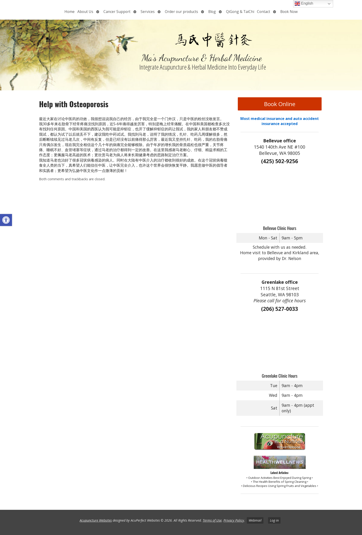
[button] (6, 220)
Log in (274, 520)
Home (69, 11)
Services (148, 11)
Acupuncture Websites (96, 520)
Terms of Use (212, 520)
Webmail (255, 520)
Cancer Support (116, 11)
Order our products (181, 11)
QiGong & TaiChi (240, 11)
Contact (263, 11)
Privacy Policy (233, 520)
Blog (212, 11)
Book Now (289, 11)
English (304, 3)
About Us (85, 11)
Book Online (279, 104)
